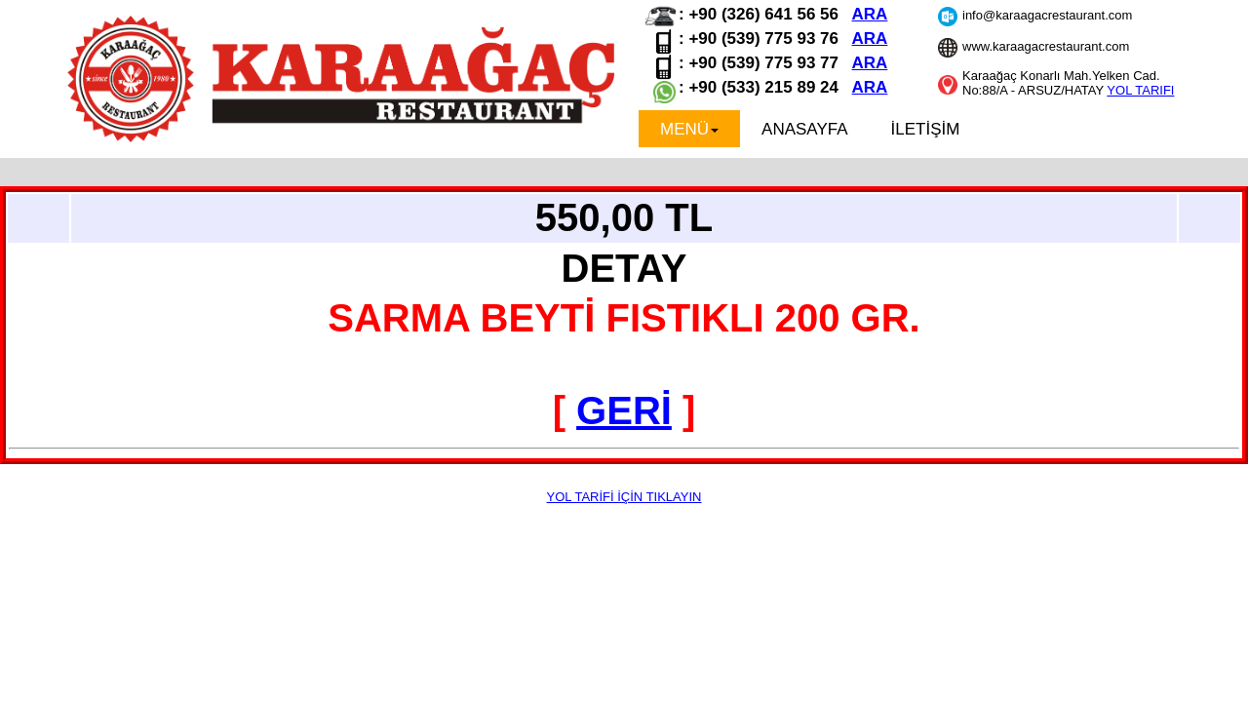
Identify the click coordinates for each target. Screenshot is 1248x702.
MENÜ (689, 129)
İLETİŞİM (925, 129)
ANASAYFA (804, 129)
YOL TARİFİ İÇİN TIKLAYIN (624, 496)
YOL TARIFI (1140, 90)
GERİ (624, 410)
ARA (870, 14)
